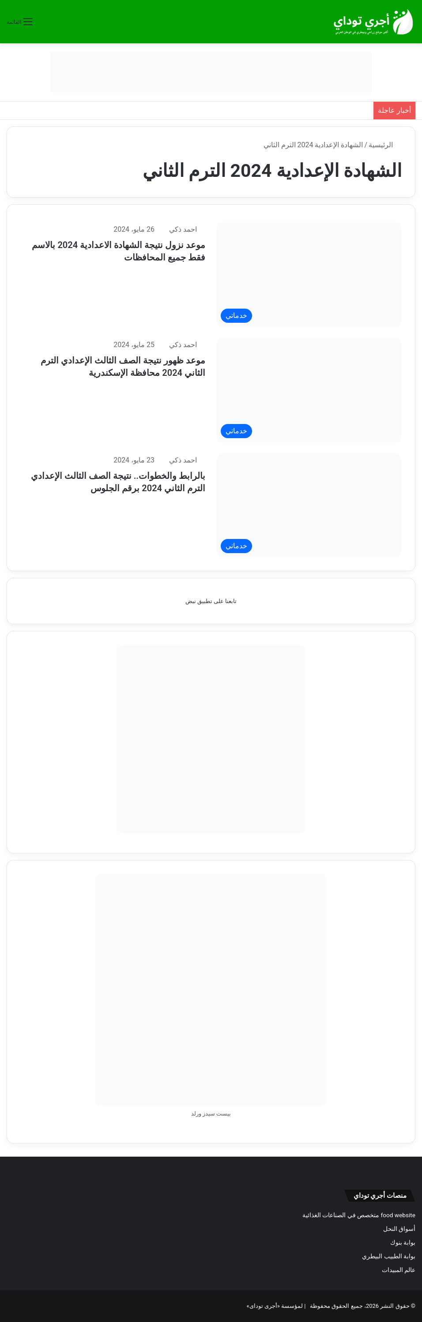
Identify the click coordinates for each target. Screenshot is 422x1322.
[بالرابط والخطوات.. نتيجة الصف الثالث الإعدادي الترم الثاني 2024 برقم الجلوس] (309, 505)
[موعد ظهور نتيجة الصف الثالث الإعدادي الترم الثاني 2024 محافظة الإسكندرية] (309, 390)
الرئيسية (385, 145)
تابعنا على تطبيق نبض (211, 601)
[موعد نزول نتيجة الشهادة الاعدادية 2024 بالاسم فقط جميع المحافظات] (309, 274)
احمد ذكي (183, 229)
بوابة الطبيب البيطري (388, 1256)
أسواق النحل (399, 1228)
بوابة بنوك (402, 1242)
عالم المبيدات (398, 1269)
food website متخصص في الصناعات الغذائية (358, 1215)
